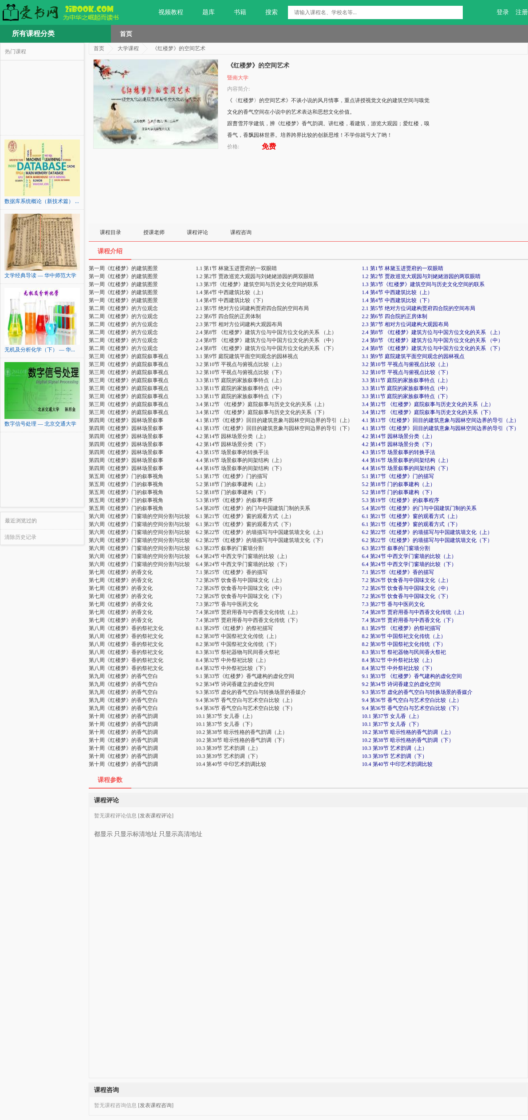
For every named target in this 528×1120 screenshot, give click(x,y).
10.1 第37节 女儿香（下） (392, 724)
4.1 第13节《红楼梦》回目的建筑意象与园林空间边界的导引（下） (440, 428)
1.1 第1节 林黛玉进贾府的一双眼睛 (402, 268)
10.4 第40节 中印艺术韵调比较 (397, 764)
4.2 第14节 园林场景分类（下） (398, 444)
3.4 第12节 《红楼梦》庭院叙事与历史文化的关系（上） (428, 404)
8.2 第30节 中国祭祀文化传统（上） (404, 636)
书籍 (235, 12)
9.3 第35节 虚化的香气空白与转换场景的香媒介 (417, 692)
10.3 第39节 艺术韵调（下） (394, 756)
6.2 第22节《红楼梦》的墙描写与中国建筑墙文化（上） (427, 532)
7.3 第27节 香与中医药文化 (393, 604)
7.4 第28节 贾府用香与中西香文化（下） (409, 620)
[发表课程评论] (155, 816)
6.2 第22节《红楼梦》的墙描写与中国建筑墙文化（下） (427, 540)
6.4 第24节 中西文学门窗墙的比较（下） (409, 564)
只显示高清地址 (180, 830)
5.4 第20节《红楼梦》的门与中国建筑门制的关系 (419, 508)
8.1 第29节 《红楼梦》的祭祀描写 (401, 628)
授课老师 (154, 232)
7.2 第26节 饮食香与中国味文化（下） (406, 596)
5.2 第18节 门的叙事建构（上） (398, 484)
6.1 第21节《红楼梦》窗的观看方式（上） (411, 516)
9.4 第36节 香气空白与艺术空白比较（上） (412, 700)
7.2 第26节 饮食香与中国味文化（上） (406, 580)
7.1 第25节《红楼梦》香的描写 (398, 572)
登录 (502, 12)
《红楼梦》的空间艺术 (178, 48)
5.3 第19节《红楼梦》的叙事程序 (400, 500)
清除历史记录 (20, 537)
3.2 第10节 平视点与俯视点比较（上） (406, 364)
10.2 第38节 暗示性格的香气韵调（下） (408, 740)
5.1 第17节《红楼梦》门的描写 (398, 476)
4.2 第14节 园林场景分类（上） (398, 436)
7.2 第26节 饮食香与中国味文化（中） (406, 588)
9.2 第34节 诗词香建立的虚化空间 (401, 684)
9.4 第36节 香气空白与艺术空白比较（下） (412, 708)
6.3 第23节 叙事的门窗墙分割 (396, 548)
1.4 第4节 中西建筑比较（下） (397, 300)
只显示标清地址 (136, 830)
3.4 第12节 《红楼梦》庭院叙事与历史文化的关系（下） (428, 412)
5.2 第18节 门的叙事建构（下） (398, 492)
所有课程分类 (33, 33)
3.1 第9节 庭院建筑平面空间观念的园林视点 (413, 356)
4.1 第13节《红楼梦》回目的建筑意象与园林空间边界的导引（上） (440, 420)
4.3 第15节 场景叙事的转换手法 (398, 452)
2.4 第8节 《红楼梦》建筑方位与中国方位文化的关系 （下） (432, 348)
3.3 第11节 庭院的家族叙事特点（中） (406, 388)
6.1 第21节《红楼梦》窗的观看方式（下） (411, 524)
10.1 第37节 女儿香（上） (392, 716)
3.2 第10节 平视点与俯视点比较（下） (406, 372)
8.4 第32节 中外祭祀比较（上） (398, 660)
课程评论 (197, 232)
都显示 (103, 830)
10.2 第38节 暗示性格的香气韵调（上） (408, 732)
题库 (203, 12)
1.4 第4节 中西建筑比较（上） (397, 292)
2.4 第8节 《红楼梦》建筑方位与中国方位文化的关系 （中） (432, 340)
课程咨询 (241, 232)
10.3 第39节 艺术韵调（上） (394, 748)
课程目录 (110, 232)
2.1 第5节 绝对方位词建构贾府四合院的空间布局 (418, 308)
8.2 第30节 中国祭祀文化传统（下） (404, 644)
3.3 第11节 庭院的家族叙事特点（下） (406, 396)
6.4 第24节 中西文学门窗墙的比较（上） (409, 556)
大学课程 (128, 48)
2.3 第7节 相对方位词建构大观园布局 (405, 324)
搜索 (266, 12)
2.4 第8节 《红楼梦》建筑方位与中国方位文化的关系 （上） (432, 332)
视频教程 (165, 12)
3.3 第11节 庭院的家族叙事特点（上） (406, 380)
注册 (522, 12)
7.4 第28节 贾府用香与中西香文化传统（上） (414, 612)
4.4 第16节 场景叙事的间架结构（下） (406, 468)
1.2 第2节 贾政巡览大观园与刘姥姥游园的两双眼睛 (421, 276)
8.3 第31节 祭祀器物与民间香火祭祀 (404, 652)
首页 (126, 33)
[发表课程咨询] (155, 1105)
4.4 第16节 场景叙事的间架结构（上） (406, 460)
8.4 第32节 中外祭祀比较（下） (398, 668)
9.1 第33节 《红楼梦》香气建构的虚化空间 (412, 676)
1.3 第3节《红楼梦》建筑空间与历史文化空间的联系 (423, 284)
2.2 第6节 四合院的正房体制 (394, 316)
